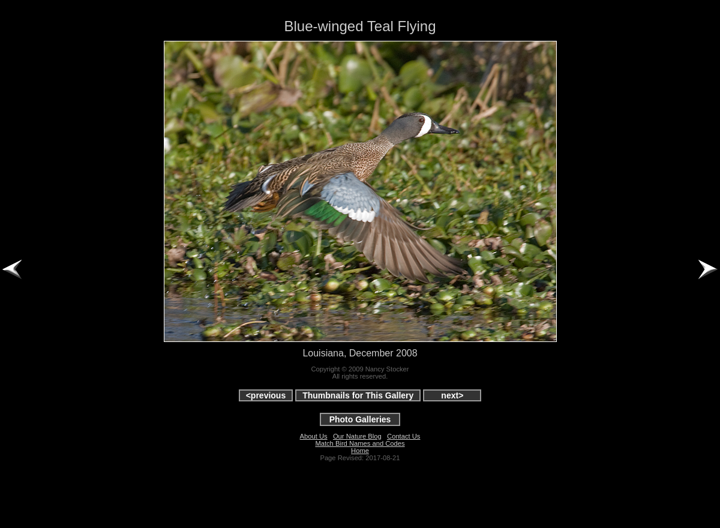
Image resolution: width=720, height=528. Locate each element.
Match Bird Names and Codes (359, 443)
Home (360, 450)
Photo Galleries (360, 419)
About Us (314, 436)
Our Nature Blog (357, 436)
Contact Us (403, 436)
